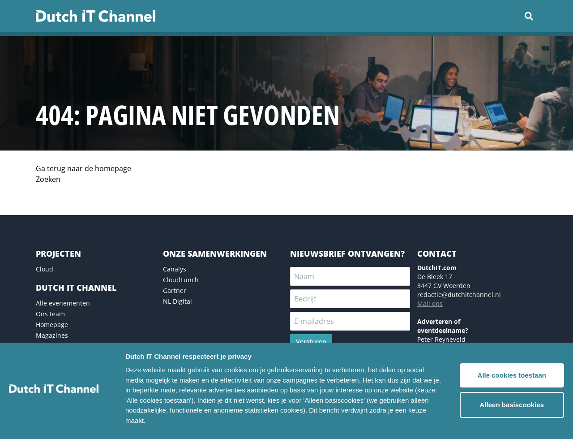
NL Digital (177, 301)
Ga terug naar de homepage (83, 168)
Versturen (311, 341)
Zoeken (48, 179)
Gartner (174, 290)
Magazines (52, 335)
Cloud (44, 269)
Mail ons (430, 303)
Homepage (52, 324)
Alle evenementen (63, 303)
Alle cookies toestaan (512, 375)
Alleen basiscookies (512, 405)
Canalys (174, 269)
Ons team (50, 314)
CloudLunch (181, 279)
